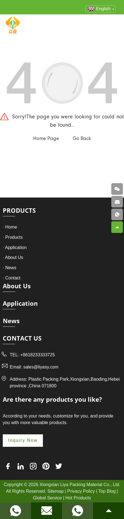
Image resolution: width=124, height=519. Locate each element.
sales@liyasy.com (40, 367)
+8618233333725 (37, 354)
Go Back (82, 138)
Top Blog (106, 491)
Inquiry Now (22, 440)
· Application (15, 247)
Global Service (47, 497)
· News (9, 267)
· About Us (13, 257)
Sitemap (55, 491)
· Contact (11, 278)
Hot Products (78, 497)
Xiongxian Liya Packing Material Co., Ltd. (80, 484)
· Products (13, 237)
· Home (10, 227)
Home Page (46, 138)
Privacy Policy (81, 491)
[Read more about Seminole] (15, 510)
